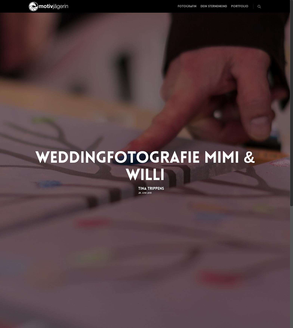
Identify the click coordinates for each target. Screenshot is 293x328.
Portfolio (239, 6)
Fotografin (187, 6)
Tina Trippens (151, 188)
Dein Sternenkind (214, 6)
